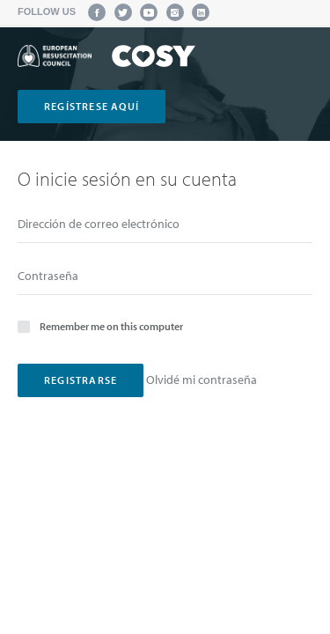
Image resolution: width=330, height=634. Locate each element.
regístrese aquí (91, 106)
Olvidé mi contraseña (201, 379)
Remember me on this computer (100, 325)
